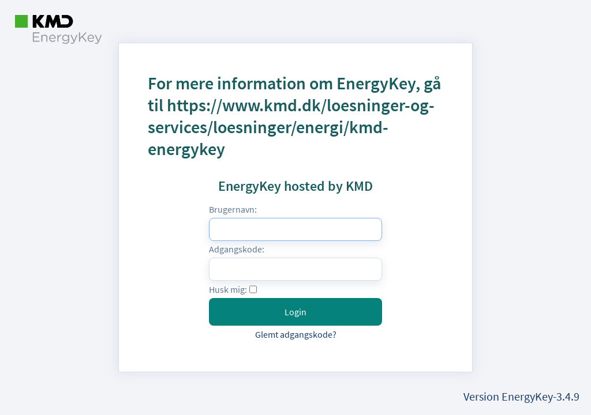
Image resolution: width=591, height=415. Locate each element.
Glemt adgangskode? (295, 334)
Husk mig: (228, 289)
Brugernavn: (233, 209)
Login (295, 312)
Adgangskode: (236, 249)
